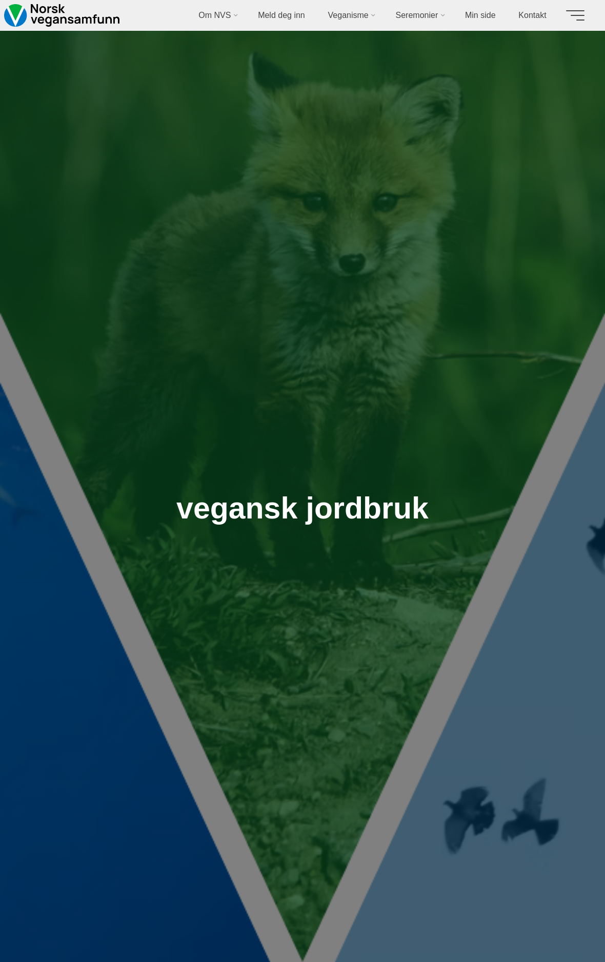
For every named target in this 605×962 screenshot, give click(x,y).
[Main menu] (575, 15)
